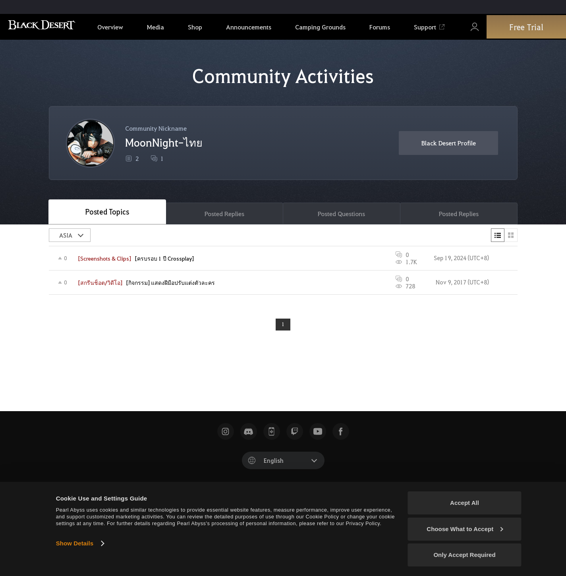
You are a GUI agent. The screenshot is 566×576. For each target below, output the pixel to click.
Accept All (464, 502)
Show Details (75, 543)
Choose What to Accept (465, 529)
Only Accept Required (464, 554)
